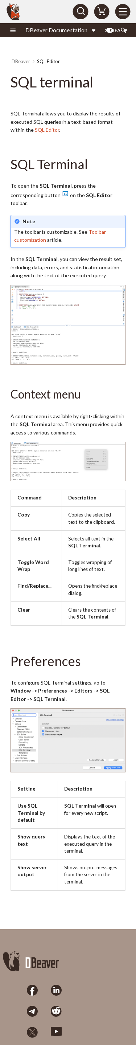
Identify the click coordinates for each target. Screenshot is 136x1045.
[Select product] (60, 30)
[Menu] (122, 11)
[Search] (80, 11)
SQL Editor (47, 130)
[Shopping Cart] (101, 11)
